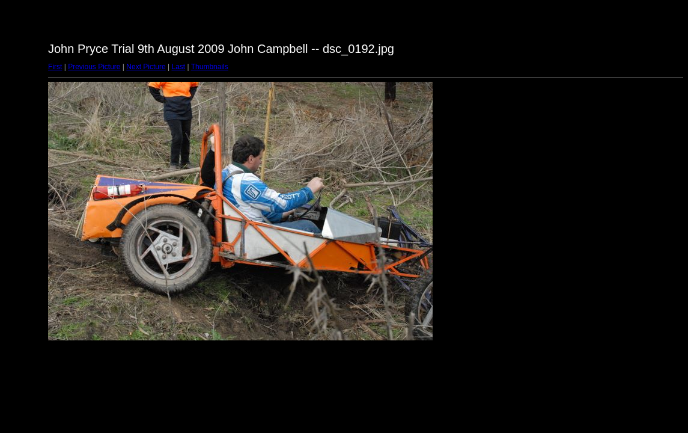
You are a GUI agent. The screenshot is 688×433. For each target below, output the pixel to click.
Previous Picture (94, 67)
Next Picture (145, 67)
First (55, 67)
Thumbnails (209, 67)
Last (178, 67)
